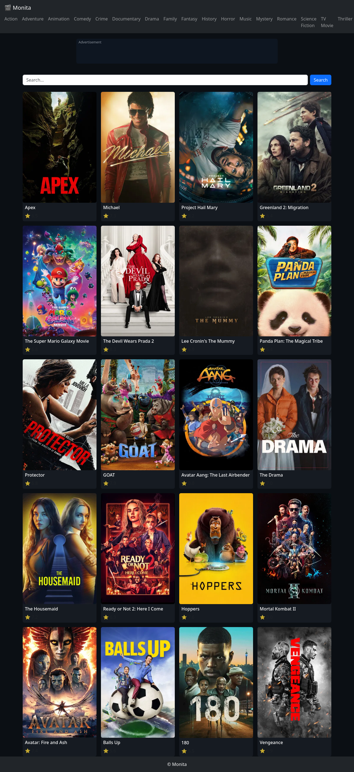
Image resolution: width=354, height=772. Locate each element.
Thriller (345, 19)
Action (10, 19)
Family (170, 19)
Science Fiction (308, 22)
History (209, 19)
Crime (101, 19)
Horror (228, 19)
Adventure (32, 19)
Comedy (82, 19)
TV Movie (327, 22)
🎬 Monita (17, 7)
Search (321, 80)
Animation (58, 19)
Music (246, 19)
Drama (152, 19)
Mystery (264, 19)
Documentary (126, 19)
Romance (286, 19)
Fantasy (189, 19)
